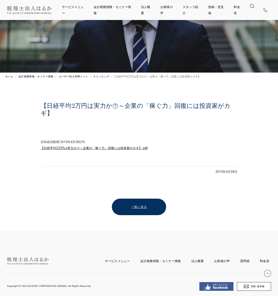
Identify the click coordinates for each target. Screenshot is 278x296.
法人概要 (145, 10)
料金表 (237, 10)
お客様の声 (166, 10)
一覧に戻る (139, 207)
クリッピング (101, 76)
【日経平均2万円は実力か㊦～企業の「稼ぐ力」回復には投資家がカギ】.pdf (94, 148)
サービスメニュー (73, 10)
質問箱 (245, 261)
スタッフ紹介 (190, 10)
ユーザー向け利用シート (73, 76)
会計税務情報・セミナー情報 (112, 10)
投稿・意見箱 (216, 10)
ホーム (9, 76)
